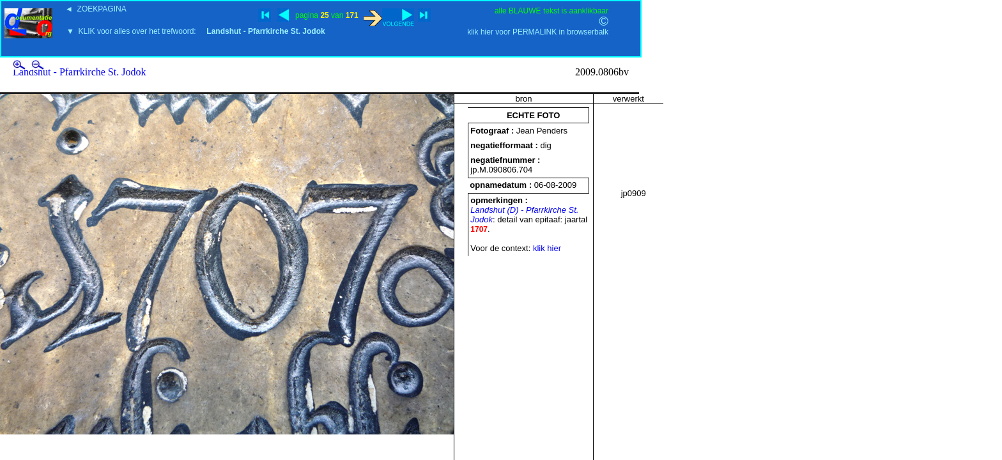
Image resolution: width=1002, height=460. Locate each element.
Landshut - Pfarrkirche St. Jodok (79, 71)
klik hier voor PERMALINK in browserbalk (537, 31)
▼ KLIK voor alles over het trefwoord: (195, 31)
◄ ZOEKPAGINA (96, 8)
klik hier (547, 248)
